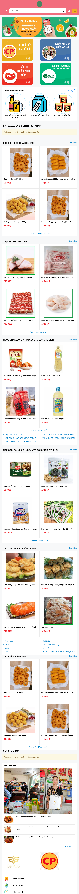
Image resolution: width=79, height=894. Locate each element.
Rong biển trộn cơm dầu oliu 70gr (54, 486)
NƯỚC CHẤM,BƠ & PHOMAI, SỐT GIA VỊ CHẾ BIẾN (28, 339)
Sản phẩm (46, 648)
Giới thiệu (46, 641)
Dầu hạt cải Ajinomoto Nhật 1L (53, 419)
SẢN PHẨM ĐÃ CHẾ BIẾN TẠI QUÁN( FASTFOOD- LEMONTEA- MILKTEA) (33, 442)
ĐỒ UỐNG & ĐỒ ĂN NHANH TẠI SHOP (22, 126)
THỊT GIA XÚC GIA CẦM (15, 241)
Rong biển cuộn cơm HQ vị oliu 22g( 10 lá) (57, 529)
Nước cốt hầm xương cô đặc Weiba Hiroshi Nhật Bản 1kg (26, 419)
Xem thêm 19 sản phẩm (39, 541)
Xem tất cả (73, 143)
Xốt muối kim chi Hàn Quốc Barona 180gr (20, 376)
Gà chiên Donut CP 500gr (13, 179)
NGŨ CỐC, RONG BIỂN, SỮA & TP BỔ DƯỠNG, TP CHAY (30, 450)
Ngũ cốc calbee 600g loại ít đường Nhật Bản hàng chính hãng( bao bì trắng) (33, 529)
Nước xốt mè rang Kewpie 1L (52, 376)
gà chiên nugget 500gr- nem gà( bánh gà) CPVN (60, 179)
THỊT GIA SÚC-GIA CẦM (14, 435)
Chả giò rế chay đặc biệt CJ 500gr (17, 486)
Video (7, 648)
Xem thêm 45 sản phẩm (39, 234)
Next (73, 90)
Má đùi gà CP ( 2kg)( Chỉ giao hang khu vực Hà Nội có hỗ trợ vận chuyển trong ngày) (36, 277)
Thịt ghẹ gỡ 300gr (48, 627)
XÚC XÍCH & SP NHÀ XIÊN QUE (18, 143)
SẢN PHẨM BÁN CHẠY (14, 656)
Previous (70, 90)
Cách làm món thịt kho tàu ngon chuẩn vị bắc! (33, 817)
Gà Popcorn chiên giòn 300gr (15, 222)
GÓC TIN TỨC (10, 765)
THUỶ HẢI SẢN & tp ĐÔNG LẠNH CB (21, 548)
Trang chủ (9, 641)
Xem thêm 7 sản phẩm (39, 332)
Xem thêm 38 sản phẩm (39, 430)
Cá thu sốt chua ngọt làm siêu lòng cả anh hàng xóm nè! (37, 837)
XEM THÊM (70, 847)
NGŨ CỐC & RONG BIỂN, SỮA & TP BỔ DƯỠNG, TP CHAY (27, 438)
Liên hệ (8, 652)
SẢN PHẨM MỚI (11, 751)
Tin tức (7, 645)
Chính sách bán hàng (50, 645)
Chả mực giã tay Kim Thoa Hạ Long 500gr (20, 585)
